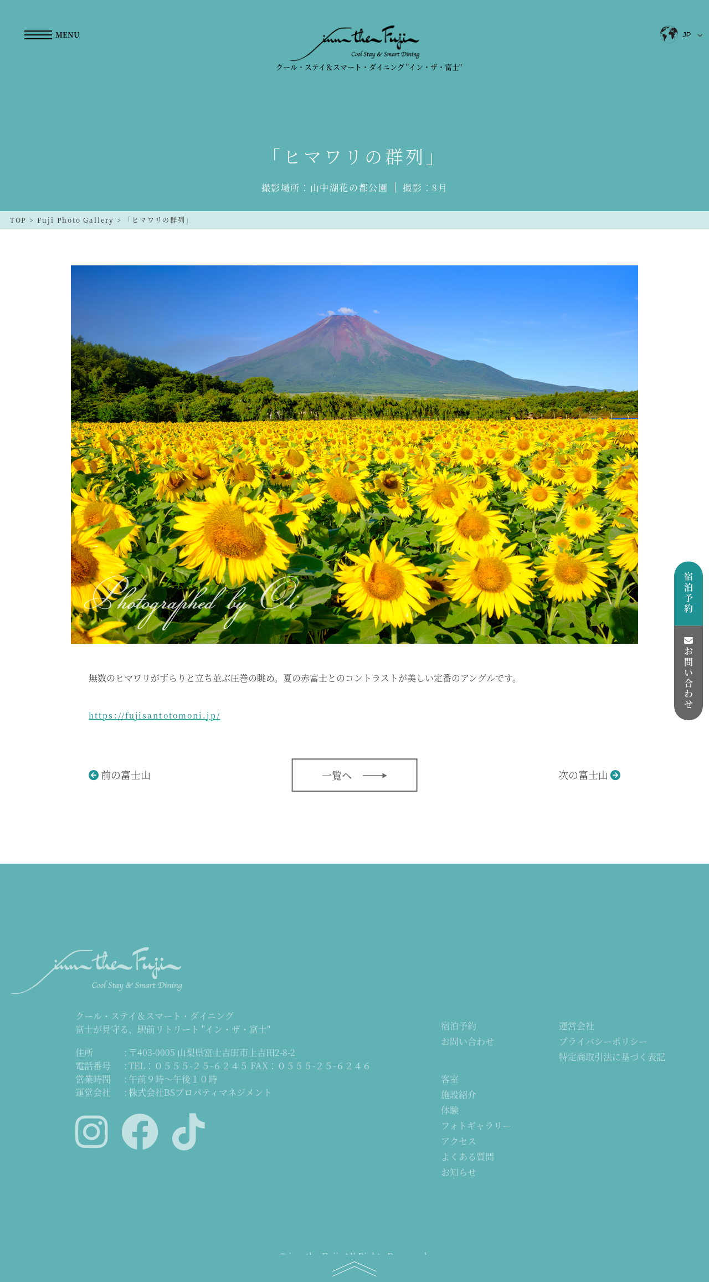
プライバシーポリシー (603, 1042)
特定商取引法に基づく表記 (612, 1058)
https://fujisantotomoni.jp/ (154, 715)
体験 (450, 1111)
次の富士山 (583, 774)
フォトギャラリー (476, 1126)
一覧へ (337, 775)
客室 (450, 1080)
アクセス (458, 1142)
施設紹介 (458, 1095)
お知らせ (458, 1173)
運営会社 (576, 1027)
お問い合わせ (467, 1042)
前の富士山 (126, 774)
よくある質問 (467, 1157)
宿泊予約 (458, 1027)
